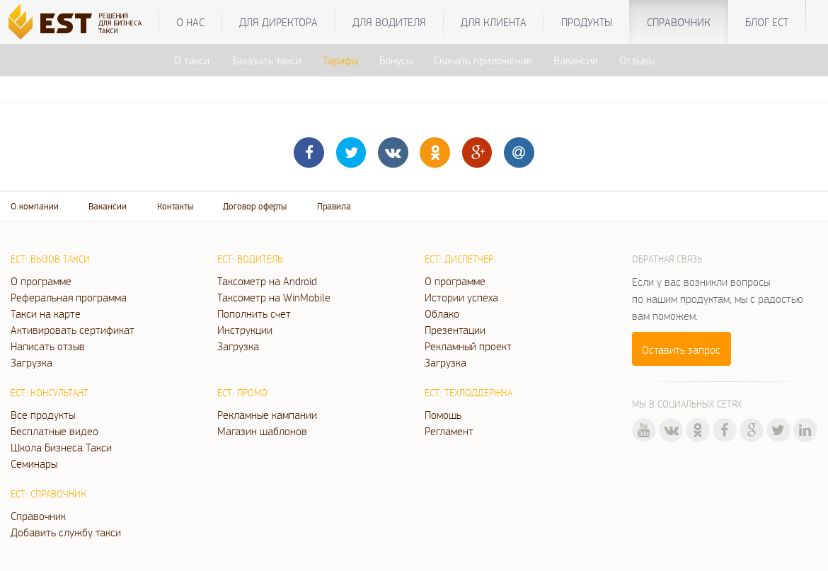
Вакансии (575, 60)
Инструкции (244, 330)
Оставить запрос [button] (681, 349)
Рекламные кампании (267, 415)
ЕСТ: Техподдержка (468, 392)
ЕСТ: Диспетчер (459, 259)
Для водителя (389, 22)
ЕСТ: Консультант (49, 392)
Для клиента (494, 22)
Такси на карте (46, 313)
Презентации (455, 330)
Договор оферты (255, 206)
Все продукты (43, 415)
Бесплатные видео (54, 431)
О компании (35, 206)
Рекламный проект (468, 346)
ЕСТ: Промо (242, 392)
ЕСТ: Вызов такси (50, 259)
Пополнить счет (254, 313)
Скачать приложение (483, 60)
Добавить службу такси (66, 532)
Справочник (679, 22)
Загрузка (31, 362)
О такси (191, 60)
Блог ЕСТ (766, 22)
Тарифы (340, 60)
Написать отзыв (48, 346)
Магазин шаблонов (262, 431)
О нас (190, 22)
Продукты (586, 22)
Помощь (443, 415)
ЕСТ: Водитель (249, 259)
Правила (334, 206)
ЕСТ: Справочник (48, 494)
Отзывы (637, 60)
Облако (442, 313)
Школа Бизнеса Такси (61, 447)
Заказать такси (266, 60)
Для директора (278, 22)
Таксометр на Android (267, 281)
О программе (41, 281)
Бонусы (396, 60)
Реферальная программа (69, 297)
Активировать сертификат (72, 330)
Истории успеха (461, 297)
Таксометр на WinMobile (273, 297)
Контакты (175, 206)
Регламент (449, 431)
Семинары (34, 463)
